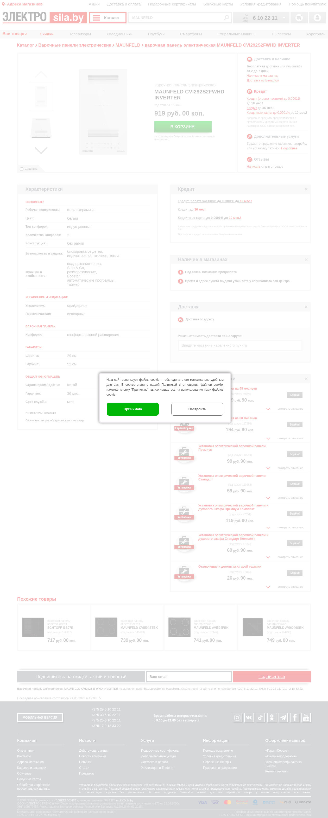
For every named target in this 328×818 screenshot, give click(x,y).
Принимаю (133, 409)
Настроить (197, 409)
